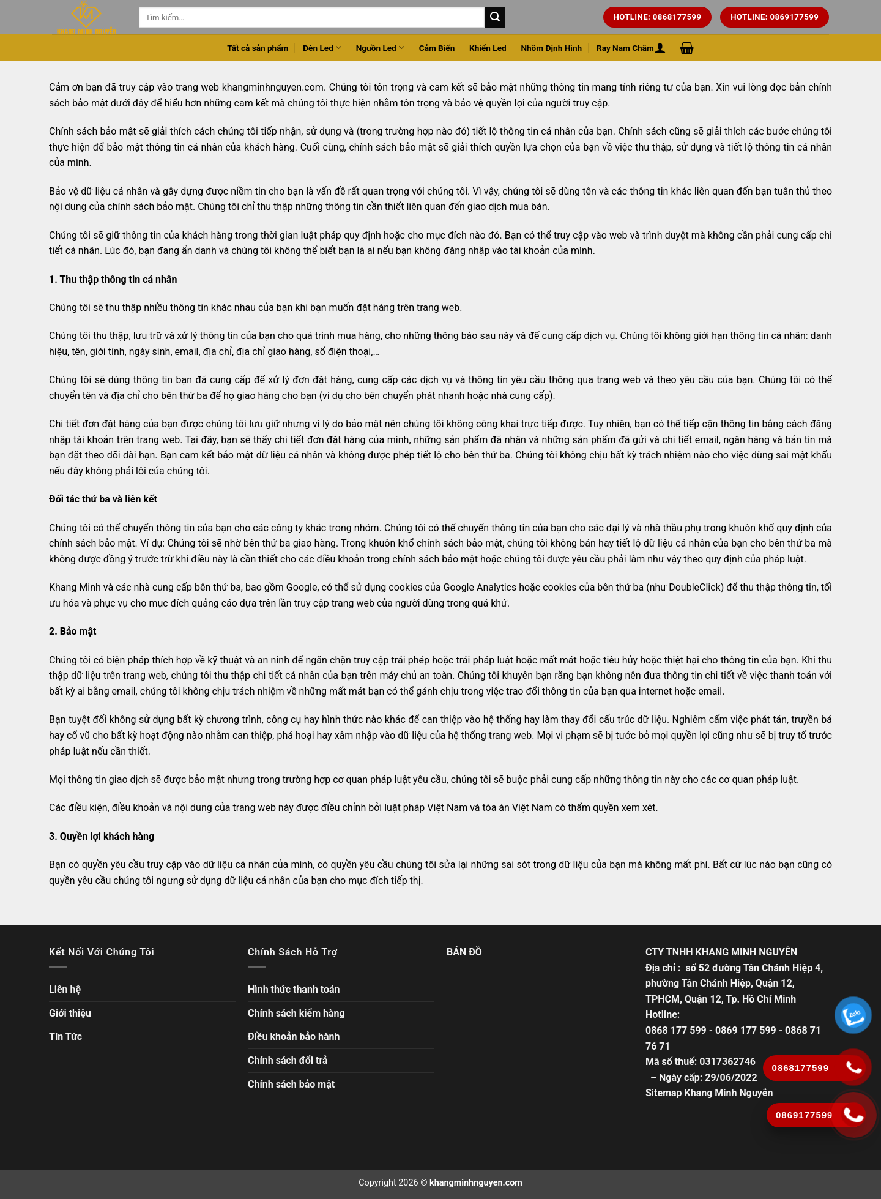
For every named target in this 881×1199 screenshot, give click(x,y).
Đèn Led (322, 47)
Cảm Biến (437, 48)
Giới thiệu (70, 1013)
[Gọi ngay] (853, 1114)
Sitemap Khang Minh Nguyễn (709, 1093)
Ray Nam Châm (625, 48)
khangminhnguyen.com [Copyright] (475, 1183)
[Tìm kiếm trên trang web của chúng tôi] (495, 17)
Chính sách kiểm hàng (296, 1013)
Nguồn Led (380, 47)
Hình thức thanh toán (294, 989)
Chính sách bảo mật (291, 1084)
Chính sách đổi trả (288, 1060)
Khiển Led (488, 48)
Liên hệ (65, 989)
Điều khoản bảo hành (294, 1036)
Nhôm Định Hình (551, 48)
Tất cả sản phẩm (257, 48)
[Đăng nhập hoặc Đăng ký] (660, 47)
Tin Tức (65, 1036)
